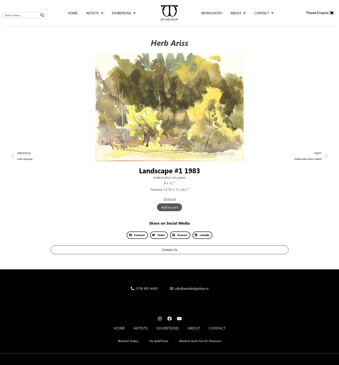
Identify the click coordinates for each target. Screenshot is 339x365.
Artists (141, 328)
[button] (137, 235)
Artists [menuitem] (94, 13)
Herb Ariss (169, 42)
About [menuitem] (238, 13)
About (194, 328)
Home (119, 328)
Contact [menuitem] (263, 13)
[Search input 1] (21, 15)
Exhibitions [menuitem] (124, 13)
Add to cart (169, 207)
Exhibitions (168, 328)
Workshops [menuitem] (211, 13)
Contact (217, 328)
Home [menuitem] (73, 13)
